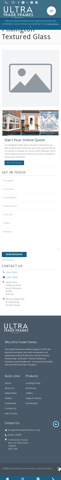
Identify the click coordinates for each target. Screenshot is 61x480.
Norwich (45, 355)
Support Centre (33, 398)
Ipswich (37, 355)
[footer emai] (22, 430)
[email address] (13, 2)
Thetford (32, 358)
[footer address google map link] (22, 445)
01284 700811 (12, 272)
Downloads (10, 403)
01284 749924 (12, 277)
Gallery (8, 398)
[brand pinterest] (36, 2)
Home (8, 383)
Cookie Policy (29, 468)
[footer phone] (22, 435)
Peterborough (11, 358)
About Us (9, 388)
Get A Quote (11, 413)
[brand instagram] (31, 2)
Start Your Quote (14, 163)
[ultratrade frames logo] (18, 12)
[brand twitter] (23, 2)
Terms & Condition (44, 468)
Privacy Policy (8, 260)
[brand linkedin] (27, 3)
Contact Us (10, 408)
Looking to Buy (33, 383)
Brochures (31, 388)
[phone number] (6, 2)
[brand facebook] (19, 3)
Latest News (11, 393)
